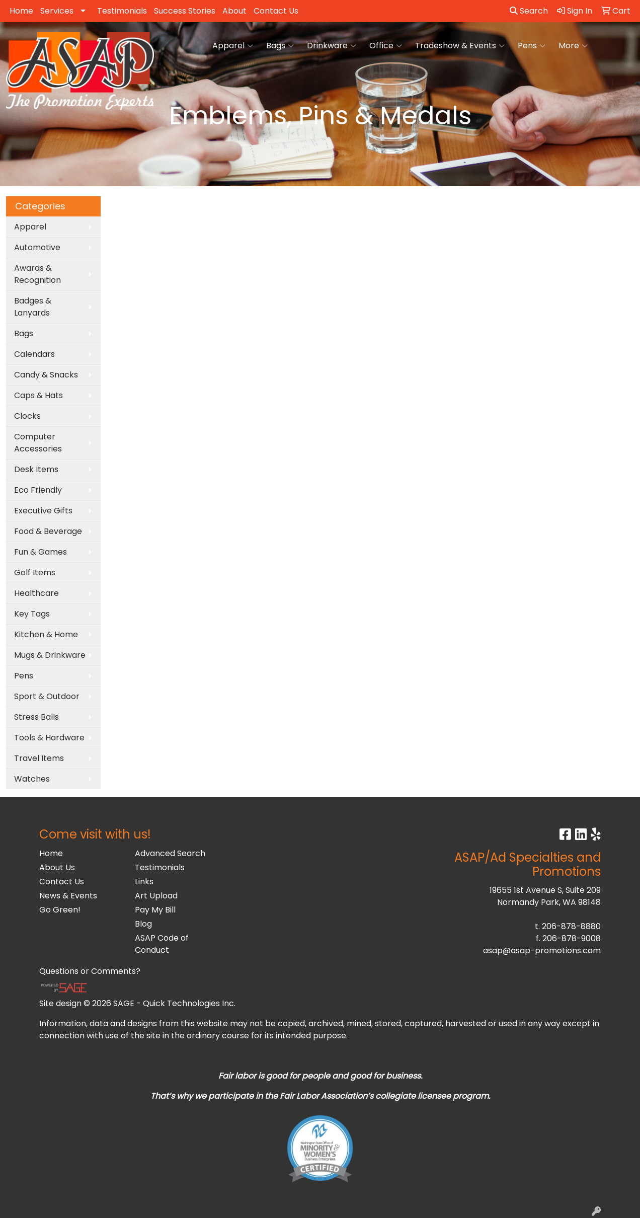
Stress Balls (36, 717)
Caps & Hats (38, 395)
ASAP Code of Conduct (162, 944)
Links (144, 881)
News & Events (68, 895)
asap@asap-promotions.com (542, 950)
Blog (143, 924)
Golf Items (34, 572)
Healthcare (36, 593)
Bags (280, 46)
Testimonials (122, 11)
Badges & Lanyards (32, 307)
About (234, 11)
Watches (32, 779)
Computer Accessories (38, 442)
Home (21, 11)
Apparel (232, 46)
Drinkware (331, 46)
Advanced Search (170, 853)
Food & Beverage (48, 531)
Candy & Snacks (46, 374)
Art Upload (156, 895)
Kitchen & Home (46, 634)
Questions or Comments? (89, 971)
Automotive (37, 247)
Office (385, 46)
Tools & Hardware (49, 737)
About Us (57, 867)
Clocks (27, 416)
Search (529, 11)
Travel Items (39, 758)
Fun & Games (40, 552)
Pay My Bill (155, 910)
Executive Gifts (43, 510)
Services (56, 11)
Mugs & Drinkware (50, 655)
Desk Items (36, 469)
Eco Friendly (38, 490)
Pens (531, 46)
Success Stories (184, 11)
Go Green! (60, 910)
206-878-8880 (571, 926)
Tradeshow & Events (460, 46)
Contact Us (276, 11)
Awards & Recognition (37, 274)
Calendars (34, 354)
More (573, 46)
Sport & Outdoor (46, 696)
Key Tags (32, 614)
